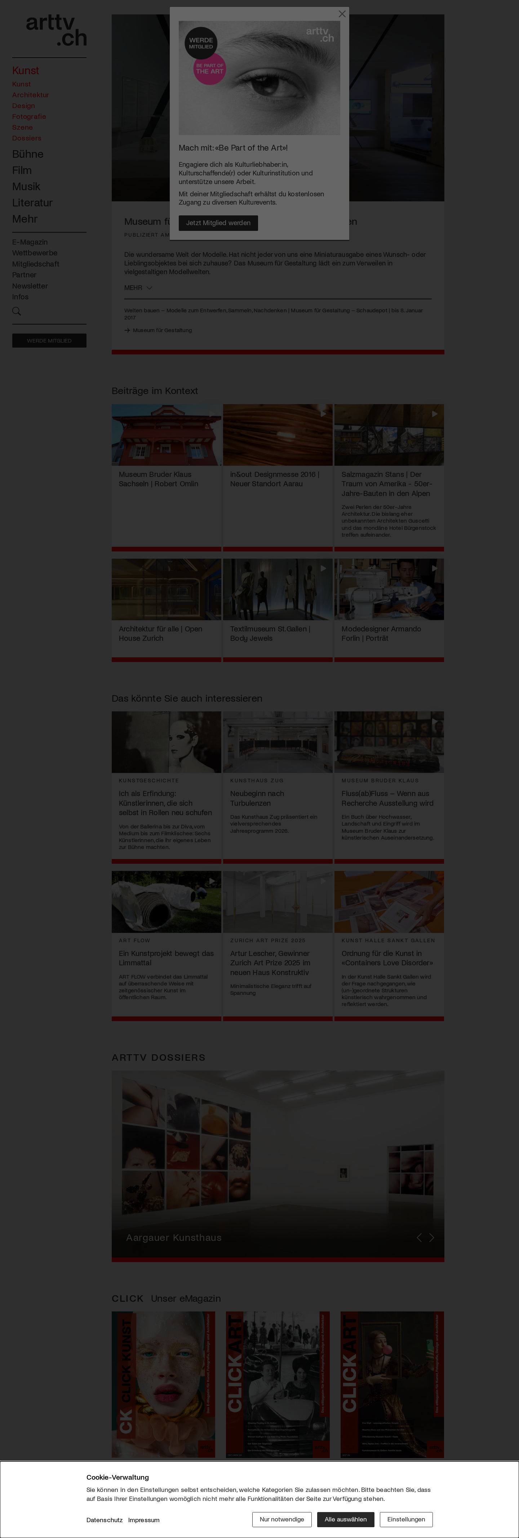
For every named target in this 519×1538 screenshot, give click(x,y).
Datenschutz (104, 1520)
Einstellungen (406, 1519)
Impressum (144, 1520)
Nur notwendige (282, 1519)
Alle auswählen (346, 1519)
